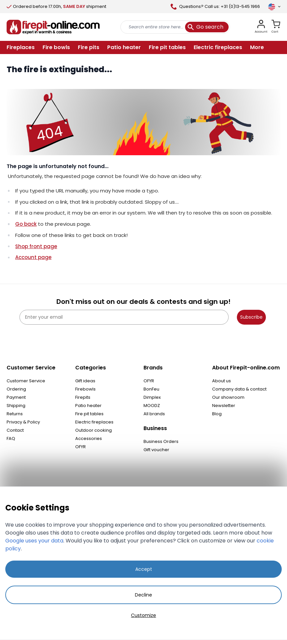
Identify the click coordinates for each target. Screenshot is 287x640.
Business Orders (161, 441)
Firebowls (85, 389)
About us (221, 381)
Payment (16, 397)
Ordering (16, 389)
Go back (26, 223)
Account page (33, 257)
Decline (143, 595)
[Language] (274, 6)
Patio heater (88, 405)
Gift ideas (85, 381)
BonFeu (151, 389)
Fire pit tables (89, 414)
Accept (143, 569)
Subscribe (251, 317)
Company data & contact (239, 389)
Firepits (82, 397)
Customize (143, 615)
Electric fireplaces (94, 422)
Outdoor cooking (93, 430)
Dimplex (152, 397)
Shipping (16, 405)
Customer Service (26, 381)
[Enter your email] (124, 317)
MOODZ (152, 405)
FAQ (11, 438)
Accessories (88, 438)
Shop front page (36, 246)
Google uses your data (34, 540)
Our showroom (228, 397)
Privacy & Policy (23, 422)
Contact (15, 430)
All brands (154, 414)
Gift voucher (156, 450)
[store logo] (53, 27)
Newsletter (223, 405)
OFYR (80, 447)
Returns (15, 414)
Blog (217, 414)
